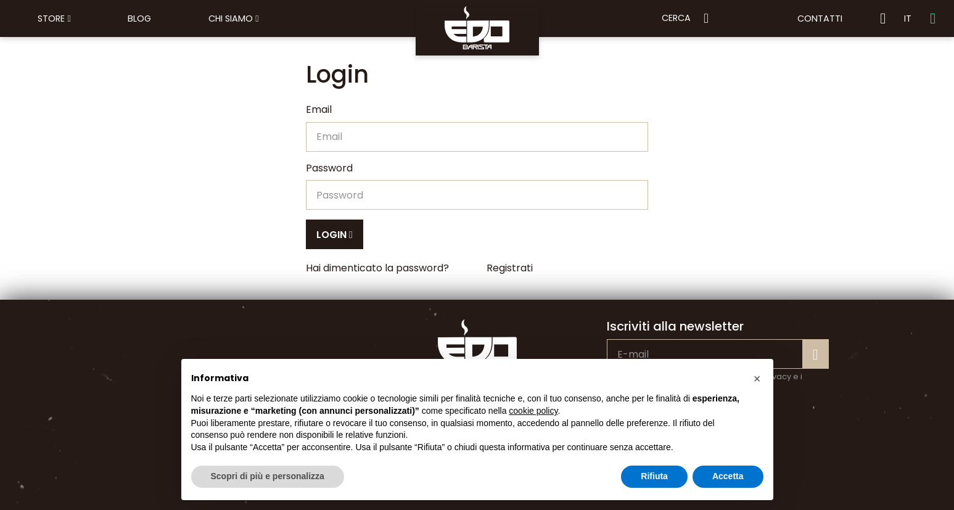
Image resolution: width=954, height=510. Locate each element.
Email (319, 110)
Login (334, 235)
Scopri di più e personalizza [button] (267, 476)
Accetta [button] (728, 476)
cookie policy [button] (533, 411)
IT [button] (907, 18)
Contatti (819, 18)
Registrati (510, 268)
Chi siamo (233, 18)
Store (54, 18)
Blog (139, 18)
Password (329, 168)
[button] (757, 379)
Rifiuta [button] (654, 476)
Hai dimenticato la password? (377, 268)
